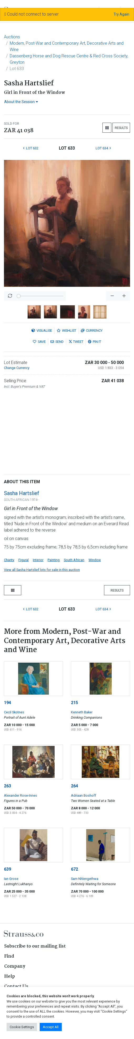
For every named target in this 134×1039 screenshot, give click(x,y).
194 (7, 702)
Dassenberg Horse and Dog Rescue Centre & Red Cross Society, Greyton (69, 59)
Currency (91, 331)
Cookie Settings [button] (22, 1027)
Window (95, 560)
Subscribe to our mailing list (35, 946)
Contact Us (16, 986)
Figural (23, 560)
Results (121, 128)
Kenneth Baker (81, 712)
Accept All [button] (51, 1027)
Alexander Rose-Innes (20, 795)
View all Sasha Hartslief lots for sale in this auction (42, 570)
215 (74, 702)
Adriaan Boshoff (83, 795)
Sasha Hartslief (21, 493)
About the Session (21, 102)
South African (74, 560)
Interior (38, 560)
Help (9, 976)
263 (7, 785)
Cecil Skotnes (14, 712)
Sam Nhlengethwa (84, 879)
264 (74, 785)
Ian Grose (11, 879)
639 (7, 869)
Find (9, 956)
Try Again (121, 14)
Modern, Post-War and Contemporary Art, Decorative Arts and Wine (66, 46)
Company (14, 966)
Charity (9, 560)
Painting (54, 560)
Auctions (12, 36)
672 (74, 869)
